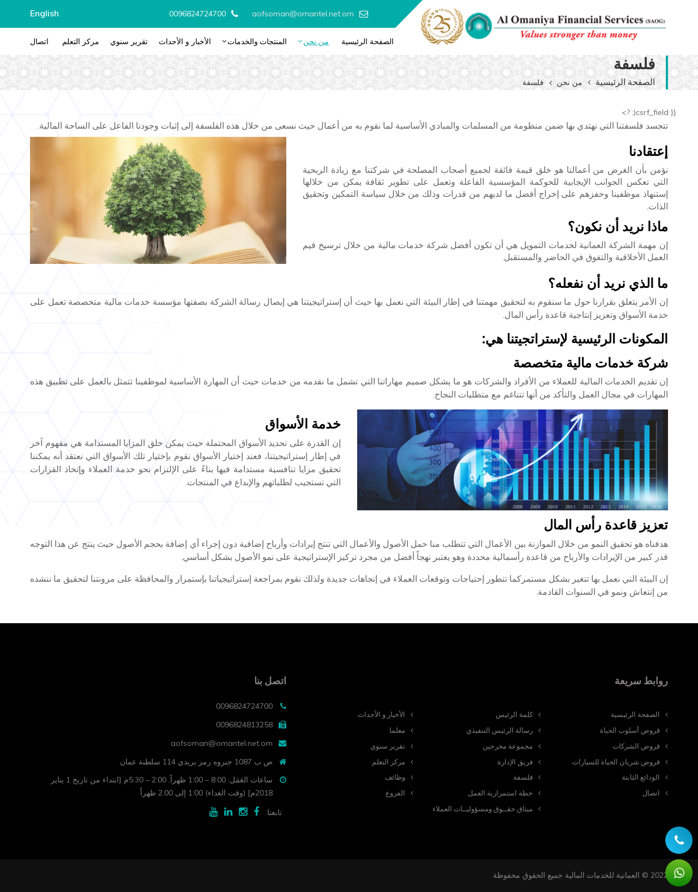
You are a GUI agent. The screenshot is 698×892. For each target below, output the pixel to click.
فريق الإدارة (515, 761)
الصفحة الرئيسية (367, 41)
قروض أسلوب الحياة (630, 730)
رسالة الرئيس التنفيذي (499, 730)
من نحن (316, 41)
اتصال (39, 41)
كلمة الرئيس (514, 714)
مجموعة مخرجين (508, 746)
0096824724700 (197, 14)
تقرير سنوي (129, 41)
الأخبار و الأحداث (185, 41)
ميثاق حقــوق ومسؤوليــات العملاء (482, 808)
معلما (397, 730)
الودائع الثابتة (641, 777)
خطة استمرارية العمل (500, 792)
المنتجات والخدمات (257, 41)
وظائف (395, 777)
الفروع (395, 792)
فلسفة (523, 777)
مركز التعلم (80, 41)
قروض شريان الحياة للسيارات (616, 761)
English (44, 13)
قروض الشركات (636, 746)
